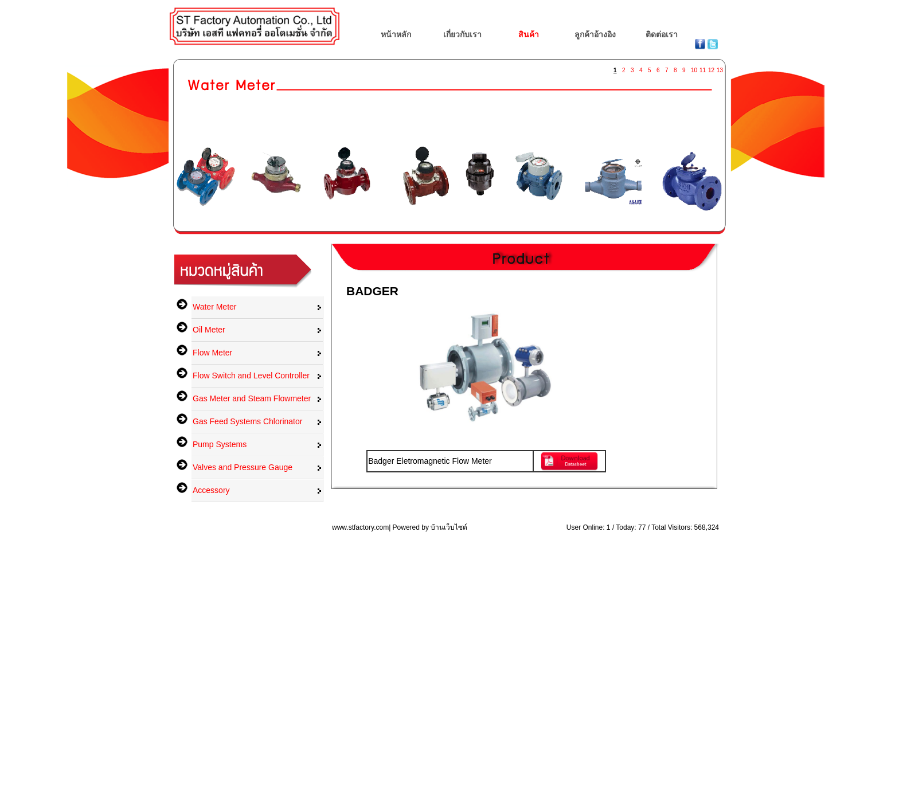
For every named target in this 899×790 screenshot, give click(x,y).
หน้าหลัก (396, 34)
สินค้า (528, 34)
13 (719, 68)
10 (694, 68)
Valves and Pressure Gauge (242, 467)
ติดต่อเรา (662, 34)
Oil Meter (209, 329)
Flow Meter (212, 352)
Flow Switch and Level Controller (251, 375)
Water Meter (215, 306)
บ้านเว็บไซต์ (449, 527)
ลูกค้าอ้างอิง (595, 34)
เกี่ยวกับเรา (462, 34)
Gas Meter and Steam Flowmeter (252, 398)
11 (702, 68)
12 (711, 68)
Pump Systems (220, 444)
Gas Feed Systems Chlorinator (247, 421)
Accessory (211, 490)
